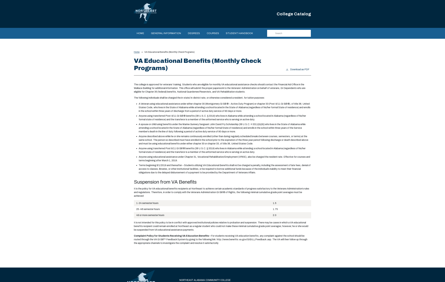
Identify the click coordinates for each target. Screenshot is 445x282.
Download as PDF (297, 69)
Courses (213, 33)
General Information (166, 33)
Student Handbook (239, 33)
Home (140, 33)
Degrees (194, 33)
